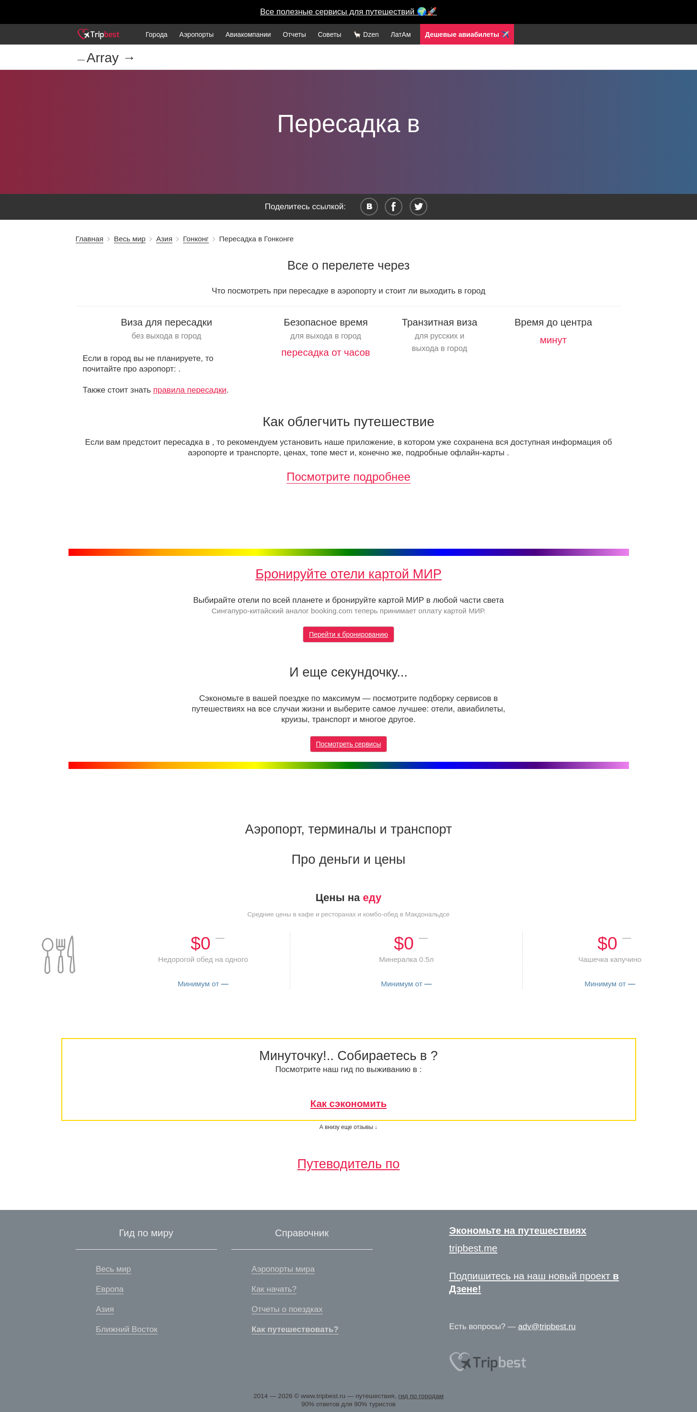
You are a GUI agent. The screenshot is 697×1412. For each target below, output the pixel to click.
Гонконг (196, 239)
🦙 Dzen (366, 34)
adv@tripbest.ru (547, 1326)
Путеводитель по (348, 1163)
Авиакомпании (248, 34)
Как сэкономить (348, 1103)
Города (157, 34)
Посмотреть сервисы (348, 744)
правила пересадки (190, 390)
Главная (89, 239)
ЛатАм (400, 34)
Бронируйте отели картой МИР (348, 573)
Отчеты (294, 34)
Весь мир (130, 239)
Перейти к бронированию (348, 634)
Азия (164, 239)
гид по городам (421, 1396)
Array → (111, 58)
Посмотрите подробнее (348, 476)
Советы (329, 34)
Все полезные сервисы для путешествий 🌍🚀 (348, 11)
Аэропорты (196, 34)
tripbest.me (473, 1248)
